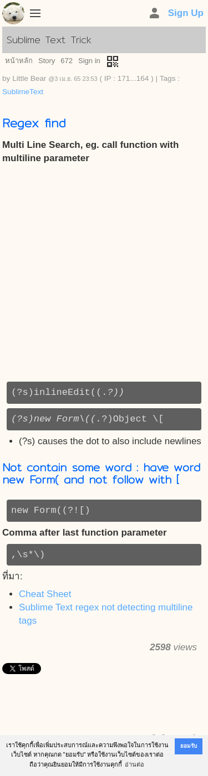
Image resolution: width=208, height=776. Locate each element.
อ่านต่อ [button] (134, 764)
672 (66, 60)
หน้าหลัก (19, 60)
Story (46, 60)
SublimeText (22, 92)
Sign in (89, 60)
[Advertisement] (104, 273)
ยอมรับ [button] (188, 746)
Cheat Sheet (45, 594)
